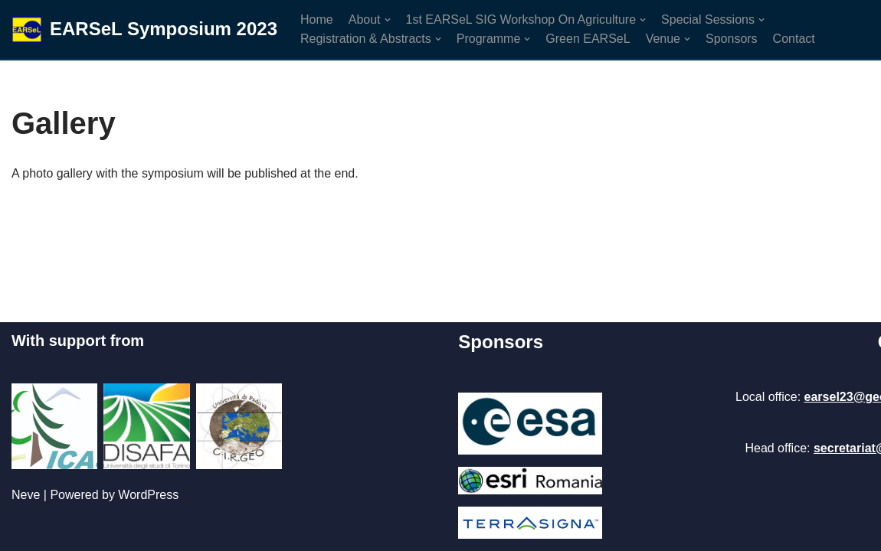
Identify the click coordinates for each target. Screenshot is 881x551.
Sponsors (732, 38)
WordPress (148, 494)
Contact (794, 38)
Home (316, 19)
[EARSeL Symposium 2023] (144, 29)
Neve (25, 494)
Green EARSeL (587, 38)
